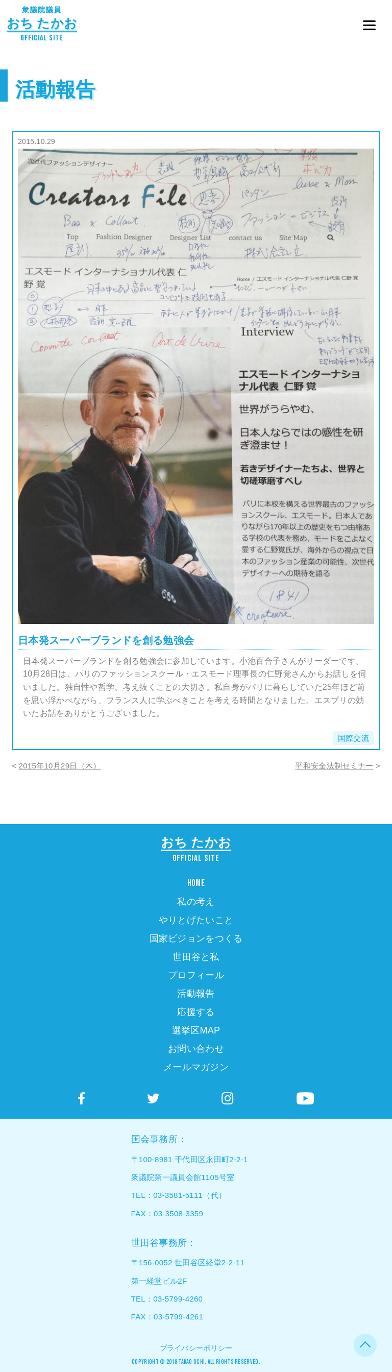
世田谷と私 (196, 957)
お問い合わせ (196, 1049)
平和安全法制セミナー (334, 765)
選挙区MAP (196, 1030)
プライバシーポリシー (196, 1348)
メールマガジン (196, 1067)
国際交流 (353, 738)
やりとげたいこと (196, 920)
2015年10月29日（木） (60, 765)
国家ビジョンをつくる (196, 938)
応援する (195, 1012)
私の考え (195, 902)
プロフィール (196, 975)
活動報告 (55, 89)
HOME (196, 883)
